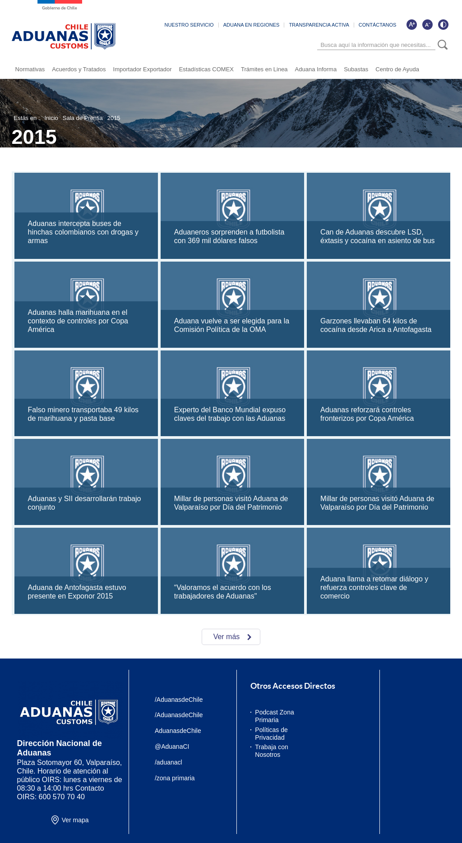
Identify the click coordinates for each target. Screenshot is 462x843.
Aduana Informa (316, 69)
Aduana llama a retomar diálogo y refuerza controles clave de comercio (374, 587)
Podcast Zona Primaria (274, 716)
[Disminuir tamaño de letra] (427, 24)
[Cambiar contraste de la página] (443, 24)
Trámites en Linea (264, 69)
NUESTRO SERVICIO (188, 25)
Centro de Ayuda (397, 69)
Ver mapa (75, 820)
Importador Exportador (142, 69)
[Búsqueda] (376, 45)
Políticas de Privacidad (271, 733)
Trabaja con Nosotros (271, 750)
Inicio (51, 118)
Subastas (356, 69)
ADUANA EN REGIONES (251, 25)
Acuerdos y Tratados (79, 69)
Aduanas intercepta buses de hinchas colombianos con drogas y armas (83, 232)
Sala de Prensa (83, 118)
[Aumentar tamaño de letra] (411, 24)
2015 (113, 118)
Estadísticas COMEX (206, 69)
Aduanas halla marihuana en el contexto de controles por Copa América (78, 321)
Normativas (30, 69)
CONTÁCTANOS (378, 25)
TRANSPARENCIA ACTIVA (319, 25)
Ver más (226, 636)
